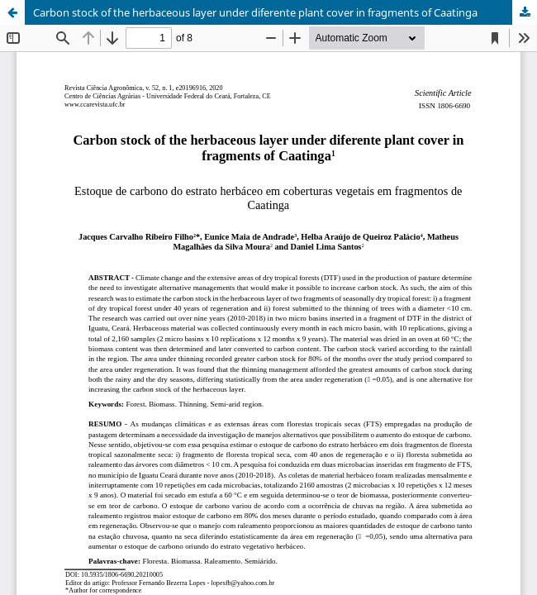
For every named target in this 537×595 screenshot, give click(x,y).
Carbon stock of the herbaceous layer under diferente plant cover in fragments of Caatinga (255, 12)
